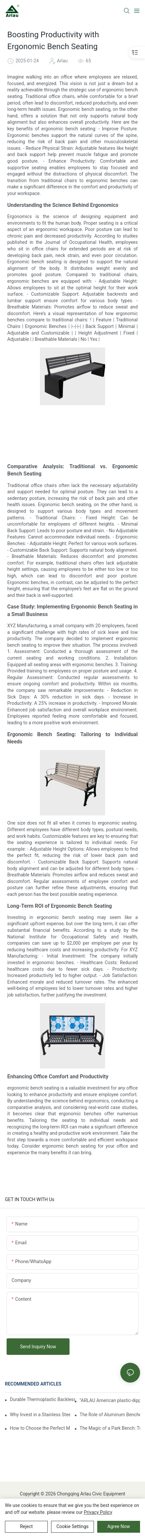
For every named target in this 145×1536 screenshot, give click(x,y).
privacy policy (98, 1512)
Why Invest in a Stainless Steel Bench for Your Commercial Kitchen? (40, 1414)
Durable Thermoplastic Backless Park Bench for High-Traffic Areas (42, 1399)
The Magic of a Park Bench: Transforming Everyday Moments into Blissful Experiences (110, 1428)
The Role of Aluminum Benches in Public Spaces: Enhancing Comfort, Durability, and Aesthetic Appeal (110, 1414)
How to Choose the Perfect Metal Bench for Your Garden (40, 1428)
